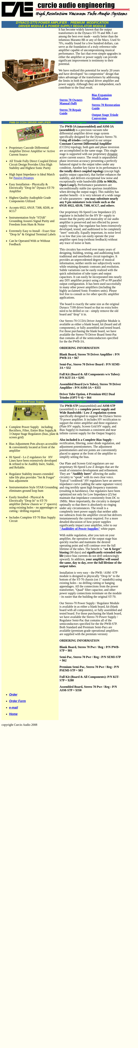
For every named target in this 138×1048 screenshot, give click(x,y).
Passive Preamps (23, 177)
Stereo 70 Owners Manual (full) (70, 101)
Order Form (17, 701)
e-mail (13, 707)
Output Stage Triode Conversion (105, 116)
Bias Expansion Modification (102, 96)
